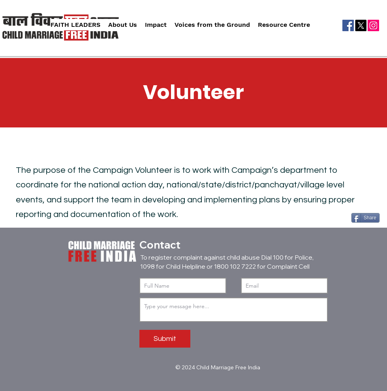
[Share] (365, 218)
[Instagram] (373, 25)
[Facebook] (348, 25)
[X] (360, 25)
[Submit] (164, 339)
